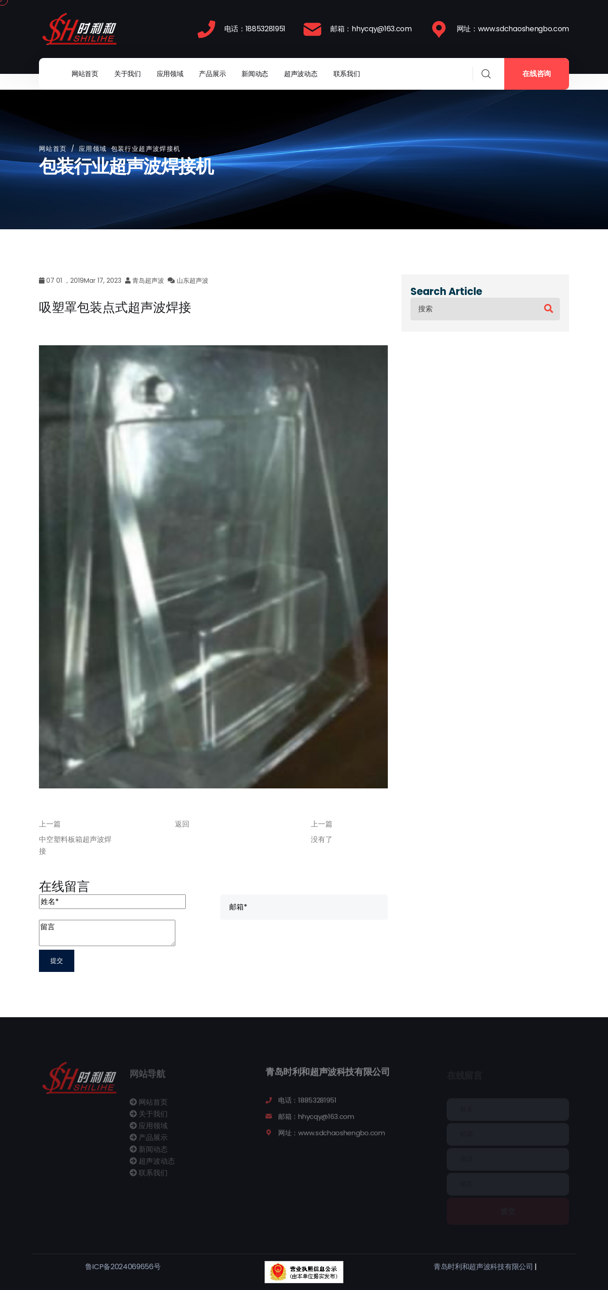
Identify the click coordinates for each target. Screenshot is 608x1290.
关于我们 (127, 73)
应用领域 (170, 73)
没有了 (322, 839)
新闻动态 (254, 73)
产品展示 (212, 73)
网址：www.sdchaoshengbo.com (513, 29)
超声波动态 (301, 73)
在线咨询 (536, 73)
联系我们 (346, 73)
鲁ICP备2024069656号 (123, 1266)
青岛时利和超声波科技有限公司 (483, 1266)
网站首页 (85, 73)
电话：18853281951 (255, 29)
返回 (182, 824)
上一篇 (50, 824)
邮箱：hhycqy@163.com (371, 29)
